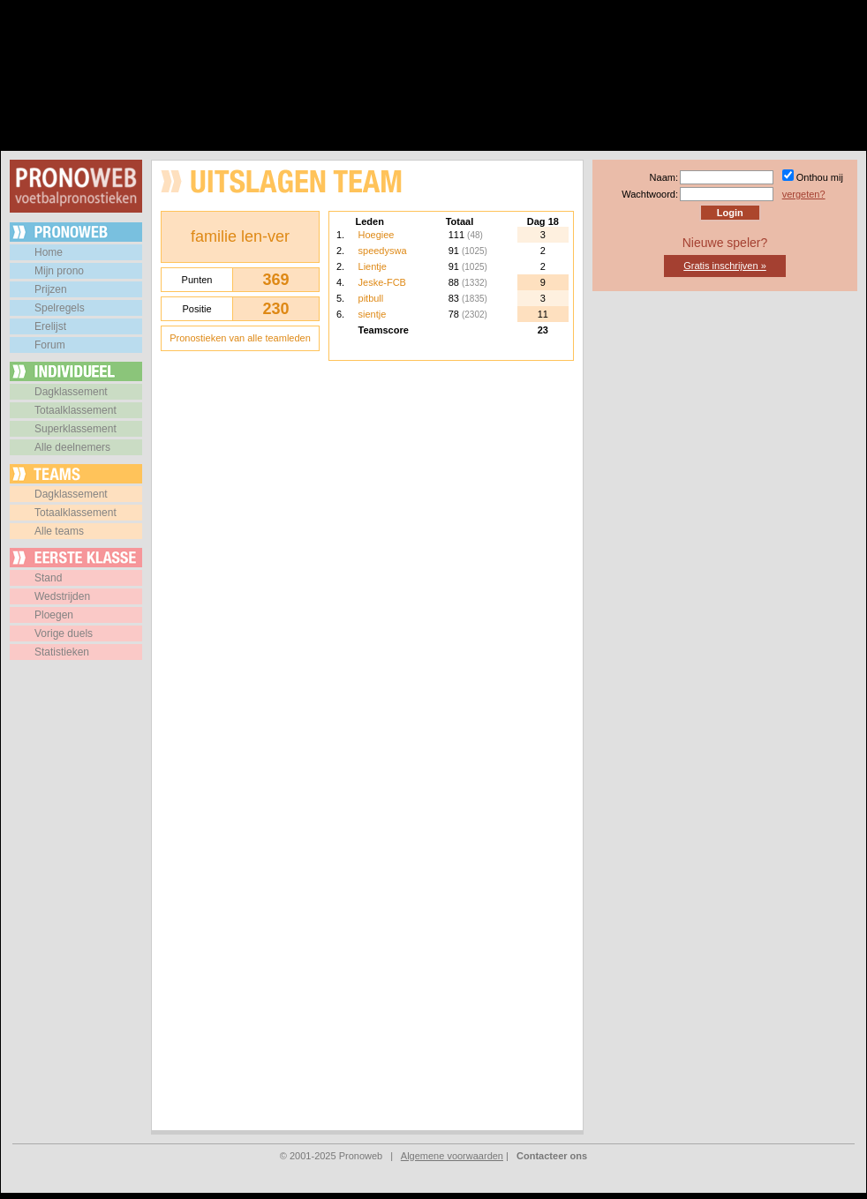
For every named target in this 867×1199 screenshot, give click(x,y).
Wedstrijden (62, 596)
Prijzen (50, 289)
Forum (49, 345)
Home (48, 252)
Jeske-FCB (382, 282)
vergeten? (804, 194)
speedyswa (382, 250)
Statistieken (61, 652)
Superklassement (75, 429)
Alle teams (59, 531)
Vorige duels (63, 633)
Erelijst (50, 326)
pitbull (371, 298)
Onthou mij (819, 177)
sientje (372, 314)
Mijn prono (59, 271)
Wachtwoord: (650, 194)
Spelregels (59, 308)
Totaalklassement (75, 410)
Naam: (664, 177)
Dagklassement (71, 392)
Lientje (372, 266)
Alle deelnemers (72, 447)
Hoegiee (376, 234)
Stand (48, 578)
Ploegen (53, 615)
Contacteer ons (551, 1155)
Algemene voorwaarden (452, 1155)
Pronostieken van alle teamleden (240, 338)
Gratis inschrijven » (724, 265)
